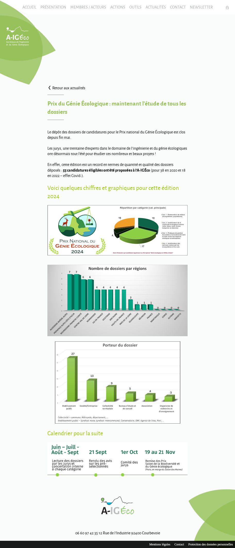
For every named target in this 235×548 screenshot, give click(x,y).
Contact (178, 7)
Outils (135, 7)
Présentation (53, 7)
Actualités (156, 7)
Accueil (29, 7)
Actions (117, 7)
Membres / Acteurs (88, 7)
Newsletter (201, 7)
